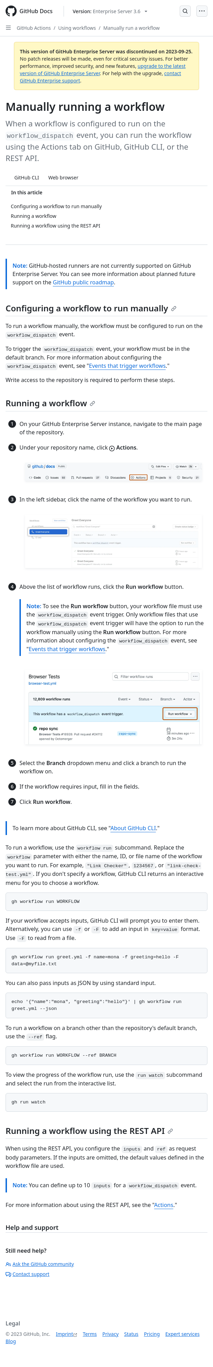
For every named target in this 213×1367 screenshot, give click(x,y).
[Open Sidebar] (8, 27)
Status (131, 1334)
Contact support (27, 1274)
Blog (11, 1341)
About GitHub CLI (133, 828)
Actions (163, 1205)
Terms (90, 1334)
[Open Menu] (201, 11)
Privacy (111, 1334)
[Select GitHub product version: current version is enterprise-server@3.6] (109, 11)
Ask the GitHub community (40, 1264)
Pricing (151, 1334)
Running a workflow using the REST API (89, 1130)
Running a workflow (50, 403)
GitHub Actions (34, 28)
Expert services (182, 1334)
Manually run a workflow (131, 28)
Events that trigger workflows (127, 366)
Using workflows (77, 28)
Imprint (64, 1334)
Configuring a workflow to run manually (91, 308)
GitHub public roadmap (83, 282)
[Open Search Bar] (185, 11)
